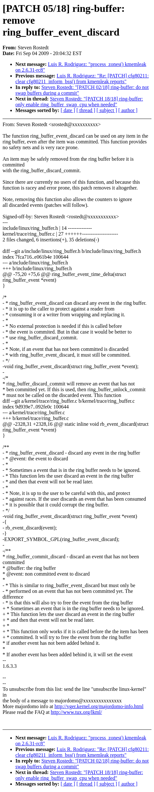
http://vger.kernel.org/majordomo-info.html (99, 706)
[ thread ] (85, 110)
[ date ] (68, 110)
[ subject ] (107, 110)
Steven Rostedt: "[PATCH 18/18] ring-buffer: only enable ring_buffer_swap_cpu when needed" (79, 101)
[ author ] (128, 110)
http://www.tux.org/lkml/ (76, 712)
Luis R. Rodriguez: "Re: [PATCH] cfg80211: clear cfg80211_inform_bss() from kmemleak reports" (82, 78)
